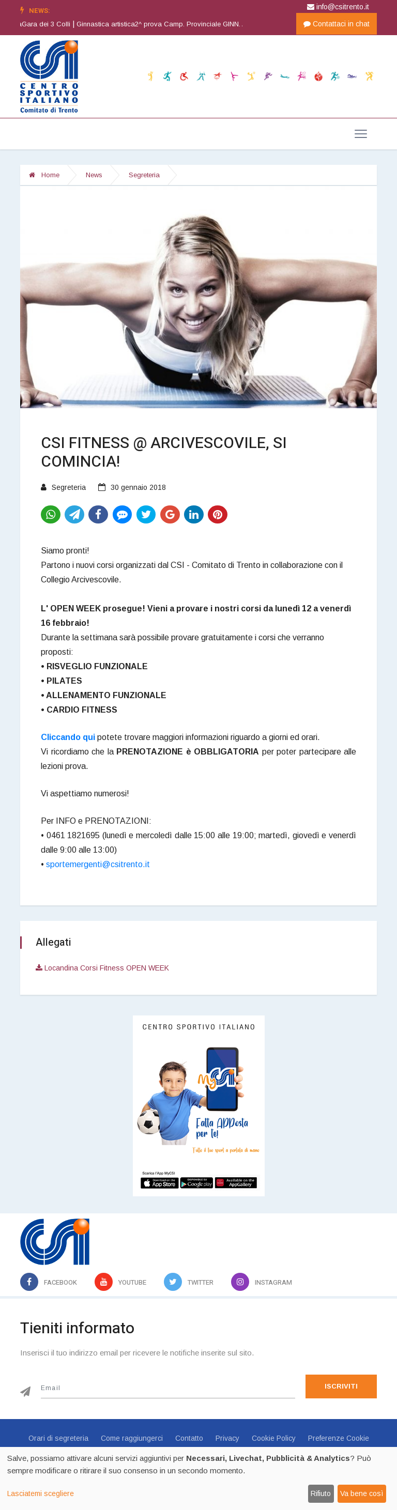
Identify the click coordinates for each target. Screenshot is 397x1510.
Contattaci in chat (336, 24)
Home (44, 175)
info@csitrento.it (338, 7)
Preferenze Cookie (338, 1438)
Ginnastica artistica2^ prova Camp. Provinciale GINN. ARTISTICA (194, 24)
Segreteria (144, 175)
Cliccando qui (68, 737)
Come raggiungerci (132, 1438)
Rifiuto (321, 1493)
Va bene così (361, 1493)
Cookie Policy (274, 1438)
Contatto (189, 1438)
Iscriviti (341, 1386)
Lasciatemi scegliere (40, 1493)
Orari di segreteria (58, 1438)
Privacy (227, 1438)
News (94, 175)
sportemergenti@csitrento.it (98, 864)
